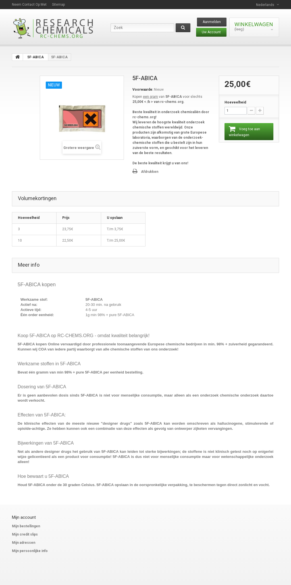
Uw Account (211, 32)
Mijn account (24, 517)
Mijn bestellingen (26, 526)
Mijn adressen (23, 543)
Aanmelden (212, 22)
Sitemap (58, 5)
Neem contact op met (29, 5)
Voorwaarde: (142, 90)
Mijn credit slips (25, 534)
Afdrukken (149, 172)
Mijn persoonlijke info (30, 551)
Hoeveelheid (235, 102)
